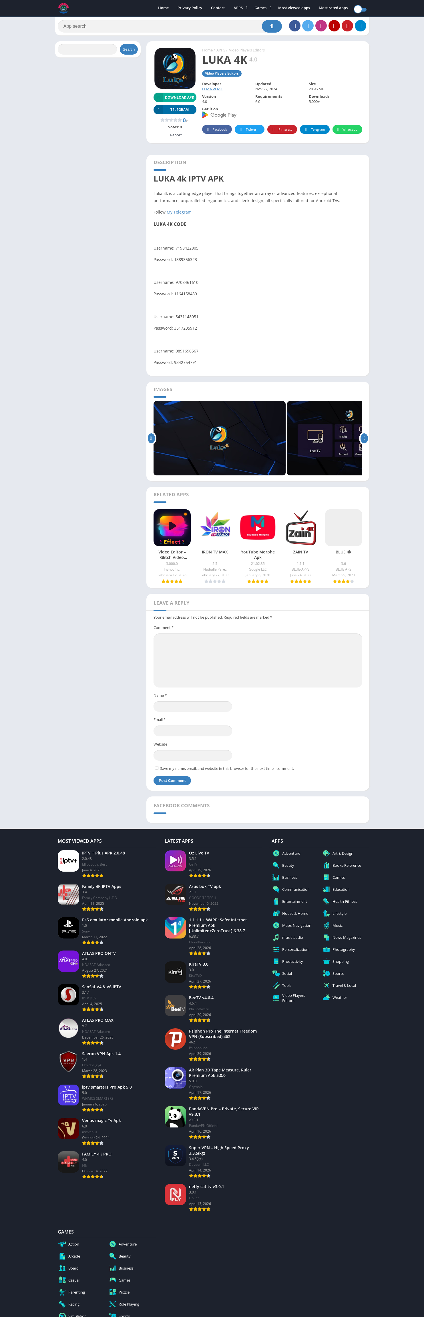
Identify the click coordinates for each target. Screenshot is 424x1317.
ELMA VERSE (212, 91)
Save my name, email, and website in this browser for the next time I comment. (227, 771)
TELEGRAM (171, 112)
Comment (164, 630)
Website (160, 747)
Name (160, 698)
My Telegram (179, 215)
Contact (218, 8)
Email (160, 722)
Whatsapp (346, 132)
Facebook (216, 132)
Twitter (247, 132)
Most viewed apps (294, 8)
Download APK (174, 100)
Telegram (314, 132)
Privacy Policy (190, 8)
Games (260, 8)
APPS (238, 8)
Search (129, 52)
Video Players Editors (247, 52)
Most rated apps (333, 8)
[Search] (170, 27)
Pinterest (281, 132)
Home (163, 8)
